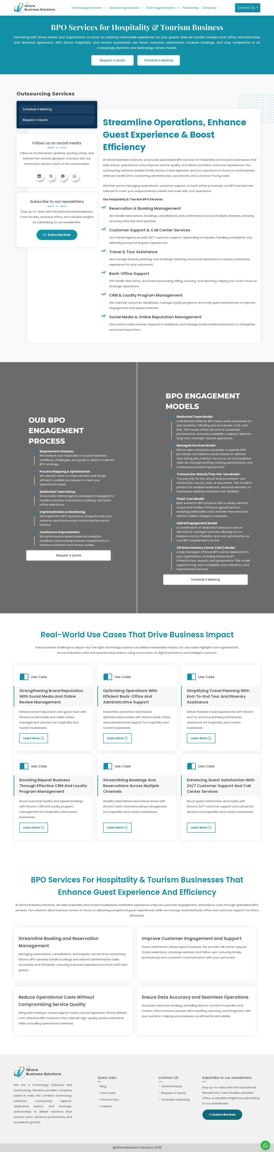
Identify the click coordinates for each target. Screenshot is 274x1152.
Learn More (31, 738)
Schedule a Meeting (158, 60)
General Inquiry (171, 1086)
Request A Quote (174, 1092)
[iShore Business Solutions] (265, 1145)
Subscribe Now (57, 235)
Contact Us (246, 8)
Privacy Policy (109, 1099)
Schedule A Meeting (205, 580)
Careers (106, 1106)
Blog (103, 1086)
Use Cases (107, 1092)
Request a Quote (112, 60)
